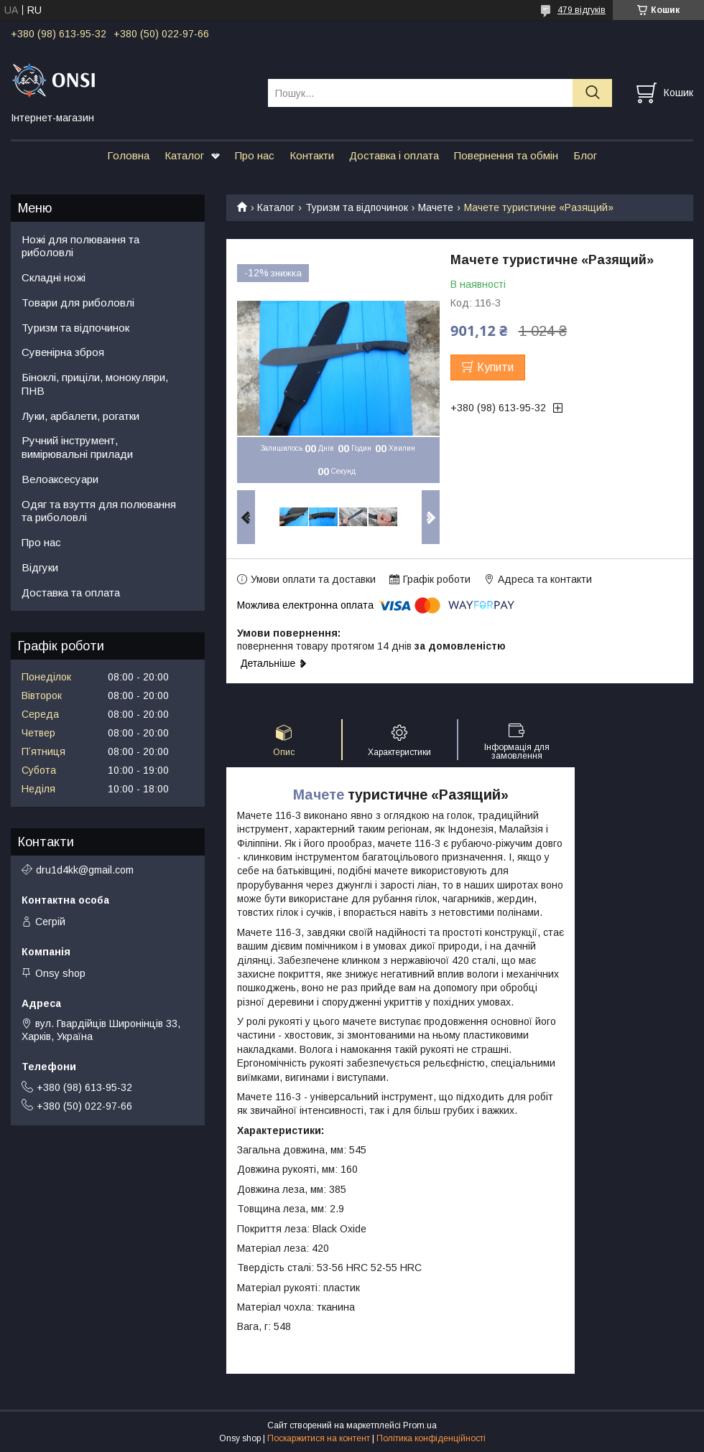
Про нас (254, 155)
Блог (585, 155)
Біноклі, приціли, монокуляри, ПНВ (95, 384)
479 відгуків (581, 10)
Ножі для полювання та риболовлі (80, 246)
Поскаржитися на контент (318, 1438)
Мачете (435, 207)
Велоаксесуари (60, 479)
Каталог (184, 155)
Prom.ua (420, 1425)
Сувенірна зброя (63, 352)
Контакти (312, 155)
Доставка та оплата (71, 592)
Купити (495, 367)
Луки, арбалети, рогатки (80, 416)
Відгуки (40, 567)
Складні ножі (53, 277)
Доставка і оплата (394, 155)
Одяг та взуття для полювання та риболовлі (99, 511)
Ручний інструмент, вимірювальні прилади (77, 447)
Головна (128, 155)
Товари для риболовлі (78, 302)
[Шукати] (592, 93)
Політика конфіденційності (431, 1438)
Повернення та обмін (506, 155)
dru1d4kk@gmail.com (85, 870)
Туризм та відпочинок (356, 207)
